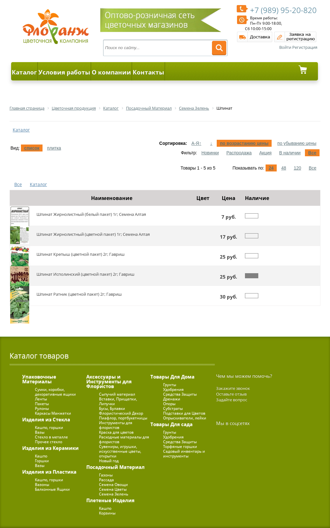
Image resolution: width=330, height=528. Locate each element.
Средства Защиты (180, 394)
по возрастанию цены (244, 143)
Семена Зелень (113, 494)
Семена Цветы (113, 489)
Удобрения (173, 389)
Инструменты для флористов (115, 425)
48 (283, 168)
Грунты (169, 384)
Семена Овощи (113, 484)
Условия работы (64, 72)
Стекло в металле (51, 437)
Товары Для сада (171, 424)
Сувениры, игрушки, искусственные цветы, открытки (120, 451)
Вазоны (42, 484)
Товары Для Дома (172, 376)
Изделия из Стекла (46, 419)
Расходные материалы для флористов (124, 439)
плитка (54, 148)
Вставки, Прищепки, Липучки (118, 401)
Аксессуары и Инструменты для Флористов (109, 381)
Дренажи (171, 398)
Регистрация (304, 47)
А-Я (196, 143)
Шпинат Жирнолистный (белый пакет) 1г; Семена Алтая (91, 214)
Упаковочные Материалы (39, 378)
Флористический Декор (121, 413)
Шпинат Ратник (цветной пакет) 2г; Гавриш (79, 294)
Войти (285, 47)
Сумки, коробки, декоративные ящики (55, 391)
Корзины (107, 513)
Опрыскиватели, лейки (184, 417)
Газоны (106, 475)
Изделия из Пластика (49, 471)
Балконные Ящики (52, 489)
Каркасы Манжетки (53, 413)
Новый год (109, 460)
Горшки (42, 460)
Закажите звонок (233, 388)
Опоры (169, 403)
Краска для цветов (116, 432)
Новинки (210, 152)
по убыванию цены (296, 143)
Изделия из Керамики (50, 448)
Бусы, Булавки (112, 408)
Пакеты (42, 403)
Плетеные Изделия (110, 500)
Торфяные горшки (180, 446)
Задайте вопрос (231, 399)
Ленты (41, 398)
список (31, 148)
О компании (111, 72)
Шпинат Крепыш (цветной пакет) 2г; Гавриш (80, 254)
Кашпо (41, 456)
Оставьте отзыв (231, 394)
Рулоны (42, 408)
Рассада (106, 479)
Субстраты (173, 408)
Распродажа (239, 152)
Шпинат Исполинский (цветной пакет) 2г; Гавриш (85, 274)
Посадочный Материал (115, 467)
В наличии (290, 152)
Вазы (39, 432)
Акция (265, 152)
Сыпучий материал (117, 394)
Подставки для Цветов (184, 413)
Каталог (24, 72)
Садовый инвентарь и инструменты (184, 453)
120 (297, 168)
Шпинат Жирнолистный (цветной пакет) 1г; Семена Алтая (93, 234)
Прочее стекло (48, 441)
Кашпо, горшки (49, 427)
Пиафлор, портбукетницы (123, 417)
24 (271, 168)
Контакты (148, 72)
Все (312, 152)
